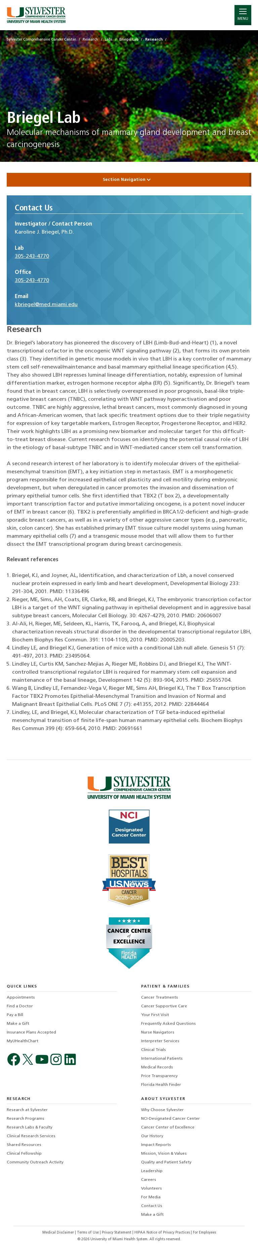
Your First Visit (155, 1015)
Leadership (152, 1171)
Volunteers (151, 1189)
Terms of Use (88, 1233)
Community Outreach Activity (35, 1162)
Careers (148, 1180)
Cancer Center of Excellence (168, 1127)
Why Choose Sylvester (162, 1110)
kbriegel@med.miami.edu (46, 304)
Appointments (21, 998)
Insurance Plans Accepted (31, 1032)
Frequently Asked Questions (168, 1024)
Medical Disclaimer (58, 1233)
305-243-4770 (32, 256)
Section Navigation (129, 180)
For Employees (204, 1233)
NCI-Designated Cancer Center (170, 1119)
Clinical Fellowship (24, 1154)
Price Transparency (159, 1076)
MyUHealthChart (22, 1041)
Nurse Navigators (157, 1032)
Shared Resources (24, 1145)
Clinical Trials (153, 1050)
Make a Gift (18, 1024)
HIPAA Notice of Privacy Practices (162, 1233)
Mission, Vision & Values (164, 1154)
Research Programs (25, 1119)
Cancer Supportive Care (164, 1006)
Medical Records (157, 1067)
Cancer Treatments (159, 998)
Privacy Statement (117, 1233)
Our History (152, 1136)
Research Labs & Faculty (29, 1127)
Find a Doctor (20, 1006)
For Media (151, 1197)
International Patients (162, 1059)
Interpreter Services (160, 1041)
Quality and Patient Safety (166, 1162)
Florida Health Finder (161, 1085)
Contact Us (151, 1206)
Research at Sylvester (27, 1110)
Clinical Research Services (31, 1136)
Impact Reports (156, 1145)
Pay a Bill (15, 1015)
